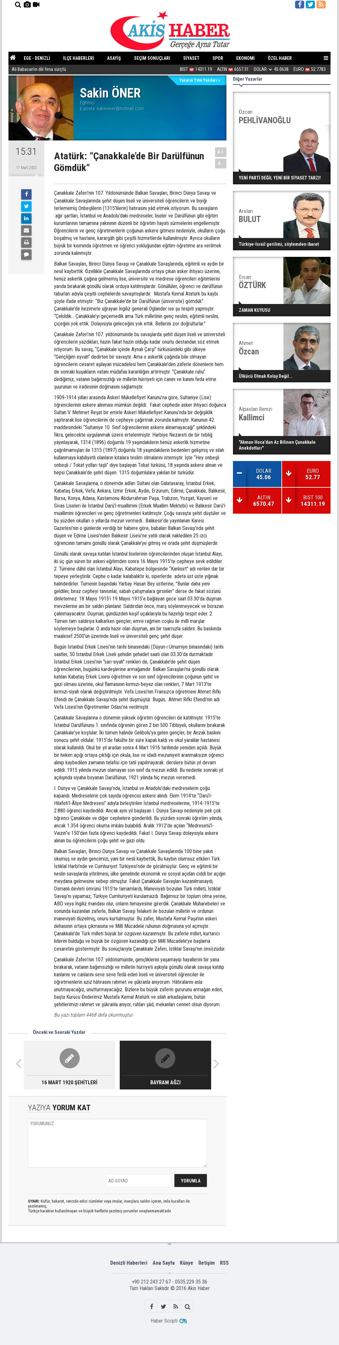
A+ (220, 152)
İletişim (206, 1263)
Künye (186, 1263)
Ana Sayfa (164, 1263)
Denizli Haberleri (128, 1263)
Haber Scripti (164, 1321)
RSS (224, 1263)
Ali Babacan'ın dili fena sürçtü (39, 70)
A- (221, 163)
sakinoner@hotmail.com (120, 109)
